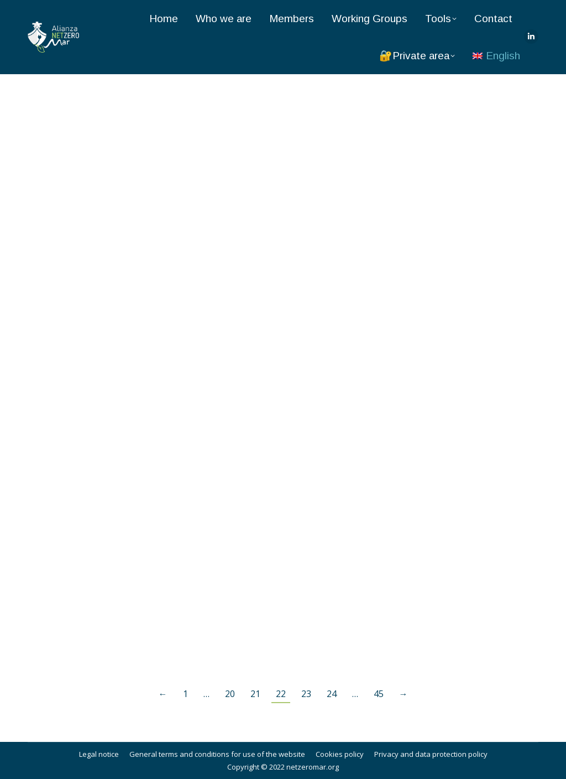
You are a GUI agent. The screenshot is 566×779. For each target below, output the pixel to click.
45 (379, 694)
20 (230, 694)
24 (332, 694)
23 (306, 694)
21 (255, 694)
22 (281, 694)
